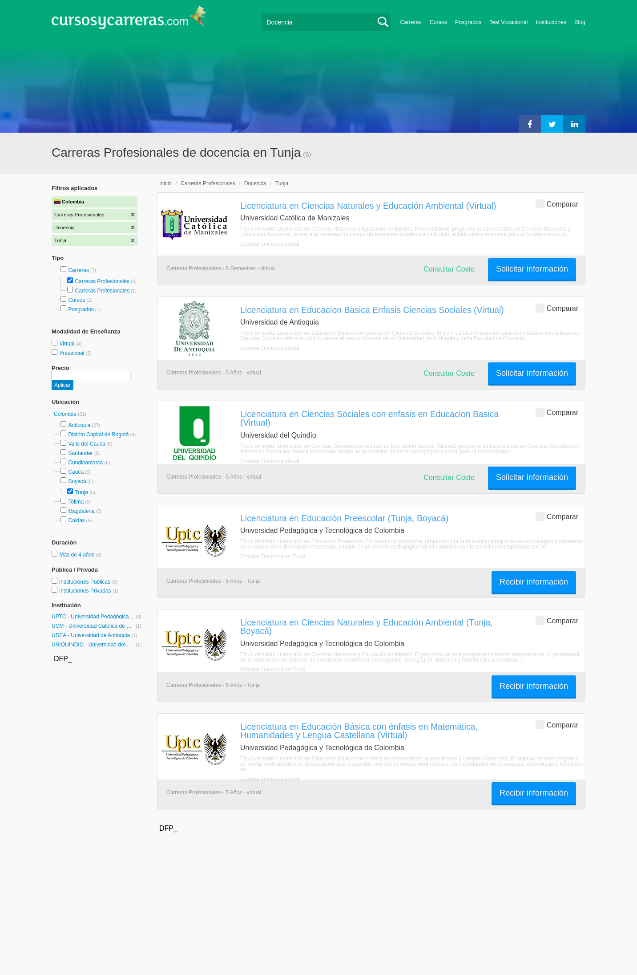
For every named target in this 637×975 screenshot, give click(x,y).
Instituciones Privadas (88, 591)
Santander (80, 453)
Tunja (81, 492)
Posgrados (468, 22)
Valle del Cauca (86, 444)
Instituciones (551, 22)
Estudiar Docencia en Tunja (273, 556)
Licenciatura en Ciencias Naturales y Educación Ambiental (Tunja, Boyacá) (366, 627)
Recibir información (534, 581)
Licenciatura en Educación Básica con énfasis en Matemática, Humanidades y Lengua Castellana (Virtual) (359, 731)
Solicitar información (532, 268)
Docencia (255, 183)
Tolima (76, 502)
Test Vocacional (508, 22)
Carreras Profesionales (102, 281)
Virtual (67, 344)
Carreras (411, 22)
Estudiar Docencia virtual (269, 244)
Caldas (76, 520)
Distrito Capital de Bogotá (98, 434)
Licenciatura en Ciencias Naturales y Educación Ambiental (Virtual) (368, 206)
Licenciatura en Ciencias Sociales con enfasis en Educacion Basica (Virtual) (369, 418)
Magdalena (81, 511)
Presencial (72, 353)
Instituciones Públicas (88, 582)
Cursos (438, 22)
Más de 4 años (77, 555)
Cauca (76, 472)
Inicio (165, 183)
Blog (579, 22)
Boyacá (77, 481)
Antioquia (79, 425)
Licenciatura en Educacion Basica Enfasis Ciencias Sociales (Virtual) (372, 310)
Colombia (66, 414)
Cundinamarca (85, 462)
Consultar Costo (449, 269)
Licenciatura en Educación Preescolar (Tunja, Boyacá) (344, 518)
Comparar (557, 203)
